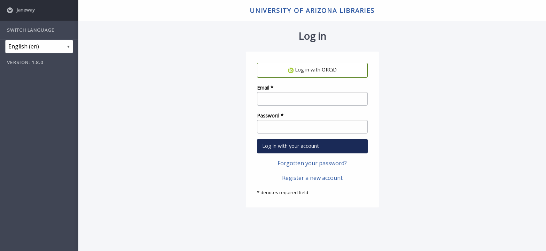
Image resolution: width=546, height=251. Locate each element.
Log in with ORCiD (312, 69)
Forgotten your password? (312, 163)
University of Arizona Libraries (312, 10)
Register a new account (312, 178)
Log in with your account (290, 146)
